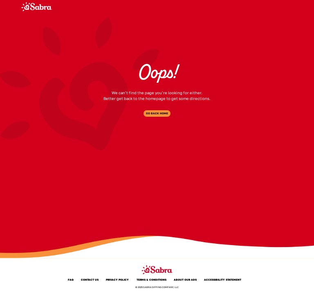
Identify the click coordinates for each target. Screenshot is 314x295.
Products (143, 6)
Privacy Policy (117, 280)
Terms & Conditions (151, 280)
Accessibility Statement (222, 280)
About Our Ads (185, 280)
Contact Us (90, 280)
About (166, 6)
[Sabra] (36, 6)
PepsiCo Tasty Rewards (247, 6)
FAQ (215, 6)
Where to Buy (191, 6)
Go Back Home (157, 113)
